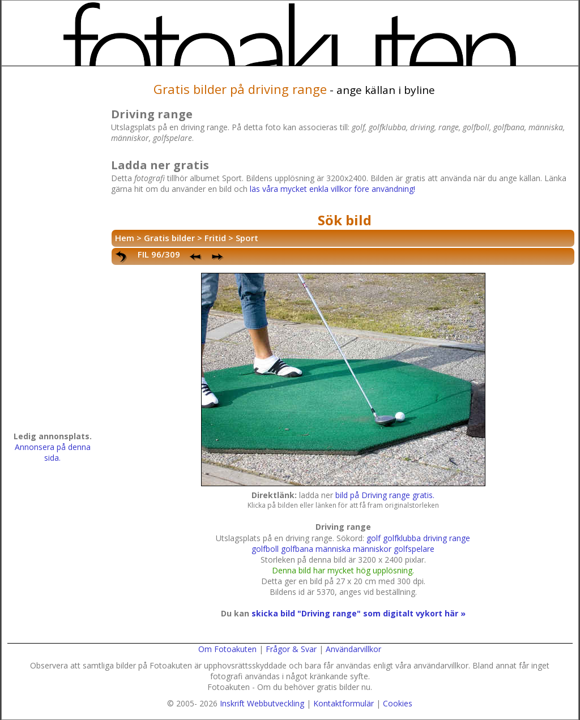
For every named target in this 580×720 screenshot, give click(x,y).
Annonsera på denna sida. (53, 452)
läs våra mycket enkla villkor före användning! (332, 188)
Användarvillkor (353, 649)
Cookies (397, 703)
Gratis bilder (169, 237)
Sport (247, 237)
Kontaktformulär (343, 703)
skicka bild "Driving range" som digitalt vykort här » (358, 613)
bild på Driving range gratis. (384, 495)
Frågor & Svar (291, 649)
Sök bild (345, 220)
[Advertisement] (52, 252)
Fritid (215, 237)
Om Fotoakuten (227, 649)
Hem (124, 237)
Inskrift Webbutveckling (262, 703)
